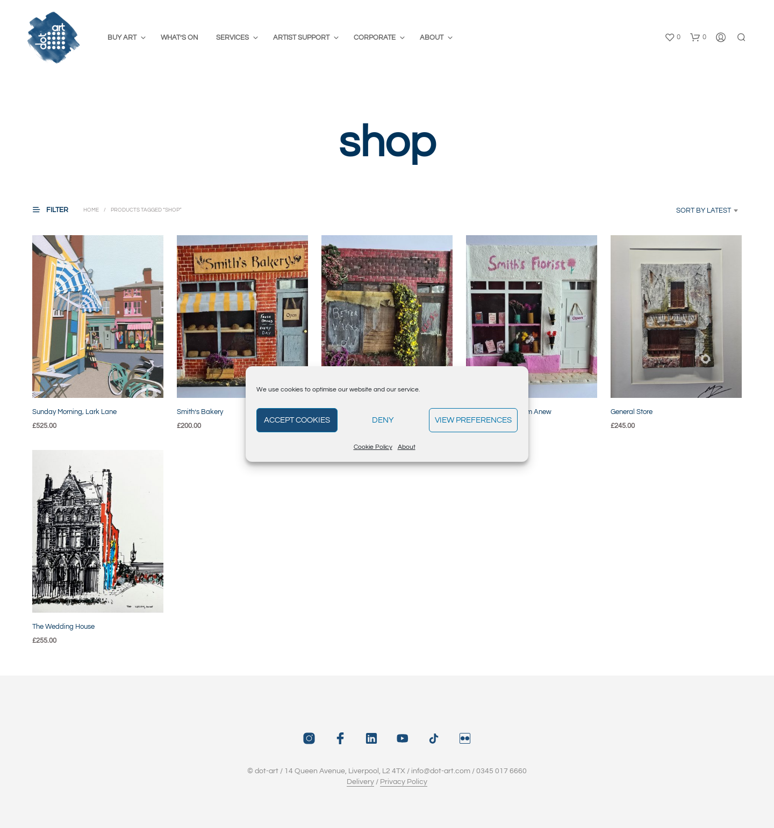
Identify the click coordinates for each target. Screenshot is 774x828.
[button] (672, 37)
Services (232, 37)
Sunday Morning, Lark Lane (74, 412)
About (406, 447)
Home (91, 210)
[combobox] (691, 210)
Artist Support (301, 37)
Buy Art (122, 37)
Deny (383, 420)
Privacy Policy (403, 782)
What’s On (179, 37)
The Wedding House (63, 626)
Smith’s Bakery (200, 412)
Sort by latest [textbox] (703, 210)
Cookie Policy (373, 447)
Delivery (360, 782)
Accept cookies (297, 420)
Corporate (375, 37)
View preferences (473, 420)
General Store (632, 412)
